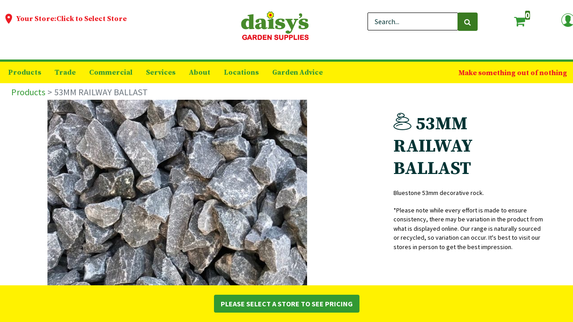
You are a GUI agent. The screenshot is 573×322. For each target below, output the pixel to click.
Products (28, 91)
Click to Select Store (91, 18)
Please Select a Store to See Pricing (287, 303)
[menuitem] (24, 72)
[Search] (468, 22)
